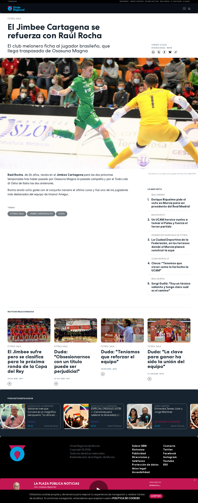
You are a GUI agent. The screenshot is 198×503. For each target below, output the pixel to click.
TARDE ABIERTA (161, 406)
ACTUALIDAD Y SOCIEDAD (167, 421)
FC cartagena (176, 1)
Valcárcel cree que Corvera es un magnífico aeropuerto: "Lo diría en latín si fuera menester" (42, 412)
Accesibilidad (141, 472)
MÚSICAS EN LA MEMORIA (41, 406)
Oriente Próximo (137, 1)
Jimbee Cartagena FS (41, 213)
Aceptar (156, 496)
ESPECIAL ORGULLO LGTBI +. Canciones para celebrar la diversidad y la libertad (106, 412)
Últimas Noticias (152, 1)
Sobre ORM (139, 445)
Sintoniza (138, 449)
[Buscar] (188, 8)
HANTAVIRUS (124, 1)
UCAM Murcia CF (160, 258)
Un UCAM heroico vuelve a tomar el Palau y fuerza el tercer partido (169, 223)
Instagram (170, 457)
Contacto (169, 445)
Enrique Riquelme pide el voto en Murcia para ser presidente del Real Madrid (170, 203)
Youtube (168, 460)
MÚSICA (32, 421)
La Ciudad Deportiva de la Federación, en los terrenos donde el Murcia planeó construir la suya (170, 245)
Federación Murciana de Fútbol (169, 235)
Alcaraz (186, 1)
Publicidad (139, 453)
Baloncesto (158, 214)
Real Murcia (165, 1)
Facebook (169, 453)
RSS (165, 464)
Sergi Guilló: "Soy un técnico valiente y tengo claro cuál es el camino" (170, 287)
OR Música (154, 485)
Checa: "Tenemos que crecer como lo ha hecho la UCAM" (169, 267)
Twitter (168, 449)
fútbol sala (14, 18)
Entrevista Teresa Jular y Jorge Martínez (168, 410)
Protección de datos (145, 464)
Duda (62, 213)
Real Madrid (158, 194)
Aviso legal (139, 468)
